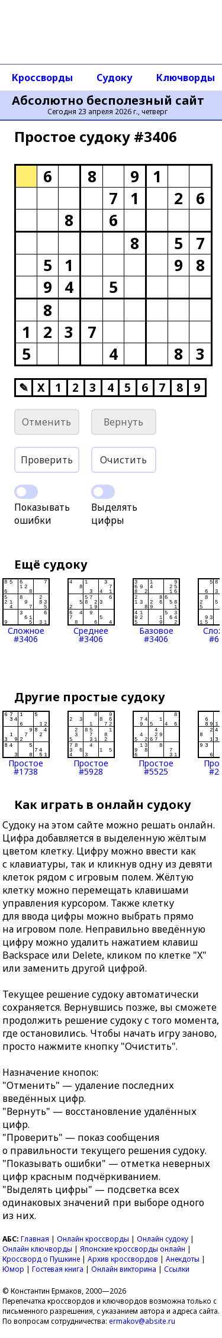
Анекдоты (183, 1259)
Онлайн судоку (162, 1239)
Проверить (47, 459)
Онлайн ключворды (37, 1249)
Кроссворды (42, 77)
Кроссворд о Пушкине (41, 1259)
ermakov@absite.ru (142, 1321)
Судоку (114, 77)
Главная (35, 1239)
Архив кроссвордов (123, 1259)
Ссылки (176, 1269)
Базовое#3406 (156, 610)
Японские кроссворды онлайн (132, 1249)
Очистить (123, 459)
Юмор (13, 1269)
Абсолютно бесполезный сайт (108, 101)
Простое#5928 (91, 743)
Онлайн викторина (123, 1269)
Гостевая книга (57, 1269)
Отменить (46, 421)
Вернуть (123, 421)
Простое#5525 (156, 743)
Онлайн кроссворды (93, 1239)
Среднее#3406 (91, 610)
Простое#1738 (26, 743)
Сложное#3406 (26, 610)
